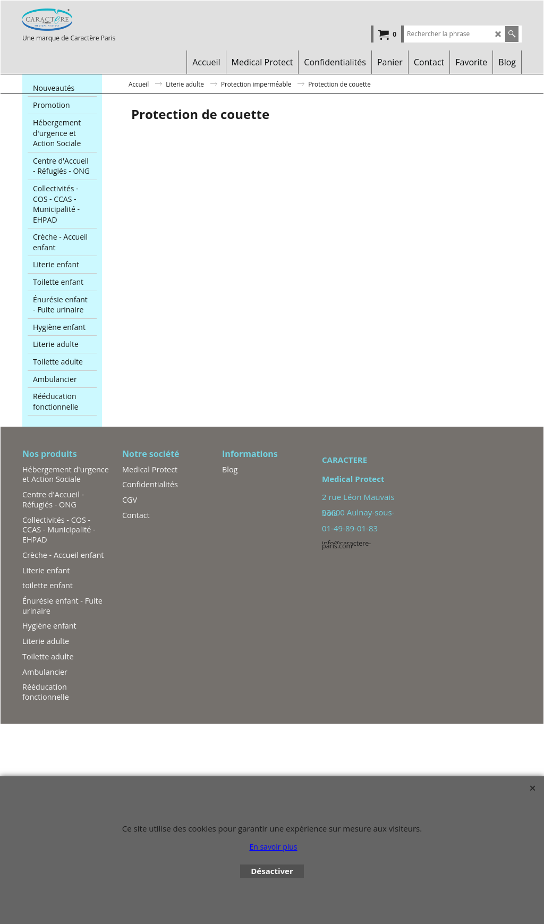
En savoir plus (273, 847)
